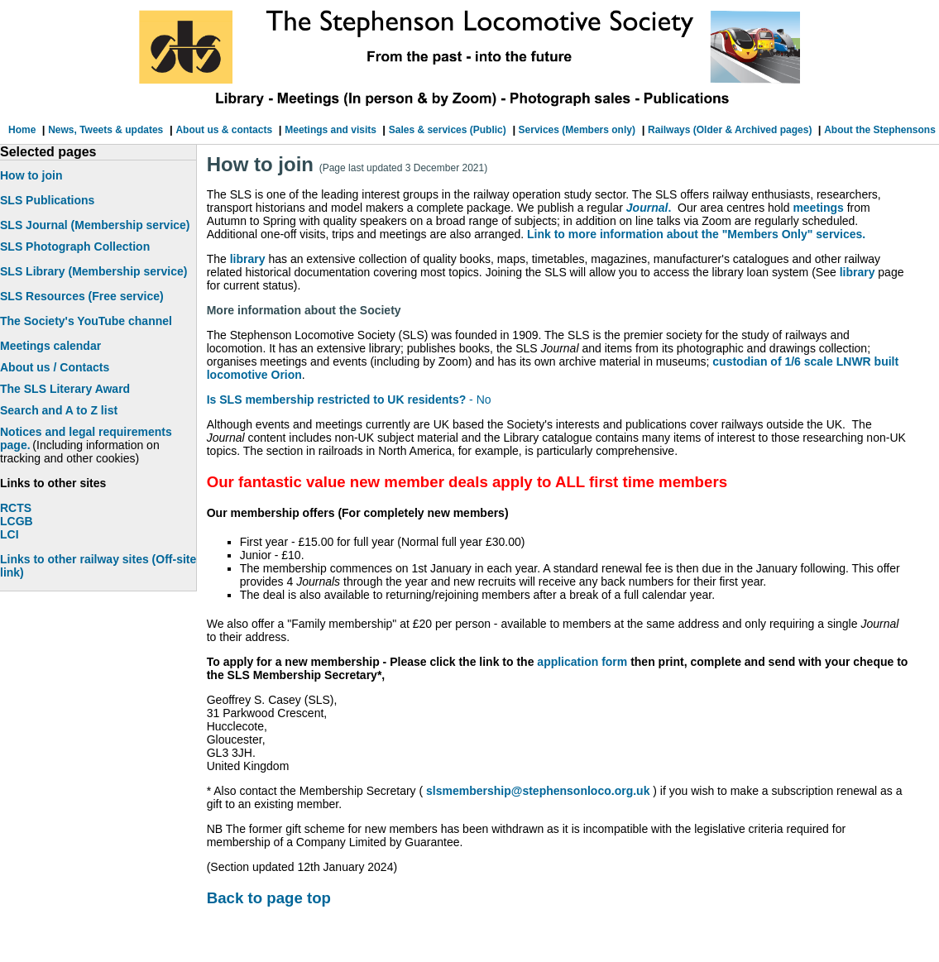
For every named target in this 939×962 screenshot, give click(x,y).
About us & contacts (223, 130)
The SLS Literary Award (65, 388)
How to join (31, 175)
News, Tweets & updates (105, 130)
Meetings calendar (50, 345)
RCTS (15, 508)
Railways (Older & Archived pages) (731, 130)
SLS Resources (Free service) (82, 296)
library (248, 259)
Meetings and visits (332, 130)
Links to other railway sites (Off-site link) (98, 566)
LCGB (16, 521)
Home (23, 130)
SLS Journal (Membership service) (95, 225)
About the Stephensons (880, 130)
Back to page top (269, 898)
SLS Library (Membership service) (93, 271)
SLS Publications (47, 200)
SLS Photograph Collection (75, 246)
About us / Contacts (54, 367)
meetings (818, 207)
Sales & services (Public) (447, 130)
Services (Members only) (575, 130)
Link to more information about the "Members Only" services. (696, 234)
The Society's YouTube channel (86, 321)
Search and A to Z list (58, 410)
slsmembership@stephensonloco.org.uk (536, 790)
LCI (9, 534)
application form (582, 661)
